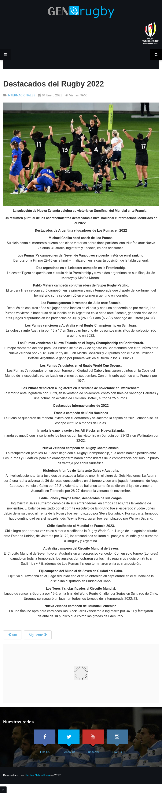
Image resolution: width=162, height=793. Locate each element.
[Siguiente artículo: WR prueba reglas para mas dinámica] (37, 634)
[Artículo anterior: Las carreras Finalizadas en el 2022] (12, 634)
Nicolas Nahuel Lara (37, 775)
